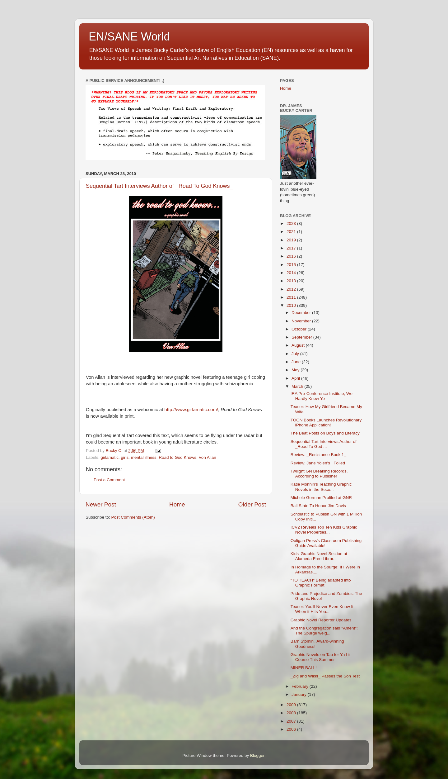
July (296, 353)
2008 (292, 712)
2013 (292, 280)
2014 (292, 272)
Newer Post (101, 504)
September (302, 337)
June (297, 361)
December (302, 312)
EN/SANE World (129, 36)
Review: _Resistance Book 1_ (318, 454)
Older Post (252, 504)
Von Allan (207, 457)
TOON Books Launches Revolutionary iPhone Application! (326, 422)
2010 (292, 305)
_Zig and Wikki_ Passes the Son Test (325, 676)
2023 (292, 223)
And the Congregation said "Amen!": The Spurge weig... (324, 630)
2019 (292, 240)
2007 (292, 721)
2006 (292, 729)
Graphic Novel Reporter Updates (321, 620)
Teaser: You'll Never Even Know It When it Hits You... (322, 609)
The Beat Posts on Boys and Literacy (325, 433)
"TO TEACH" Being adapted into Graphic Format (321, 582)
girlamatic (109, 457)
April (296, 378)
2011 (292, 297)
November (302, 321)
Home (177, 504)
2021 (292, 231)
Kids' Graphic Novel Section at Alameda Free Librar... (319, 556)
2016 (292, 256)
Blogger (257, 755)
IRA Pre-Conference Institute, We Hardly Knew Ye (321, 396)
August (299, 345)
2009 (292, 704)
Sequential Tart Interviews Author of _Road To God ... (324, 444)
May (296, 370)
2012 (292, 289)
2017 (292, 248)
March (298, 386)
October (300, 329)
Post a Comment (109, 479)
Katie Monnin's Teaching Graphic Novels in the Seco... (321, 487)
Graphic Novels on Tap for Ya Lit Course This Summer (321, 657)
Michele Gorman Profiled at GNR (321, 497)
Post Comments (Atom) (133, 517)
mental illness (143, 457)
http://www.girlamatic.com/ (191, 409)
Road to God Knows (177, 457)
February (301, 686)
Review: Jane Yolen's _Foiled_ (319, 463)
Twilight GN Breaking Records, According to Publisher (319, 473)
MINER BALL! (304, 667)
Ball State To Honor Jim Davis (318, 505)
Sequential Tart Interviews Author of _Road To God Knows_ (159, 186)
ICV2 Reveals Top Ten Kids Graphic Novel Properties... (324, 529)
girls (125, 457)
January (300, 694)
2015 (292, 264)
